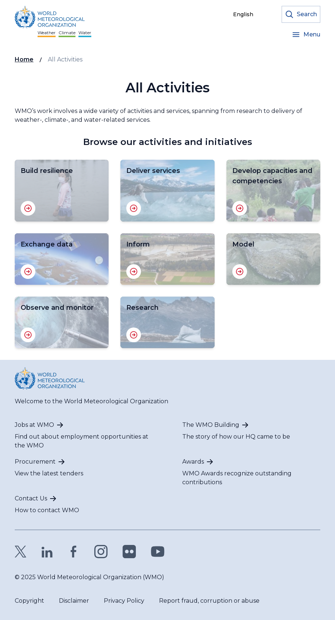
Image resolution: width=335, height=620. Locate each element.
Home (24, 59)
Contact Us (31, 498)
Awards (193, 461)
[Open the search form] (301, 14)
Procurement (35, 461)
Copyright (29, 600)
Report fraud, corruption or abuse (209, 600)
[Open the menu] (306, 34)
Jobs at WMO (34, 424)
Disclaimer (74, 600)
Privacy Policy (124, 600)
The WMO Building (210, 424)
